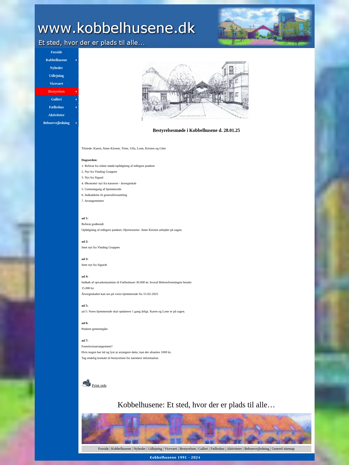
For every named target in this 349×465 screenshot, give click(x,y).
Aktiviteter (234, 449)
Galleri (203, 449)
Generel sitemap (283, 449)
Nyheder (139, 449)
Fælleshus (218, 449)
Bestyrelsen (188, 449)
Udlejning (155, 449)
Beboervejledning (256, 449)
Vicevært (170, 449)
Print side (99, 385)
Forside (103, 449)
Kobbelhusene (121, 449)
